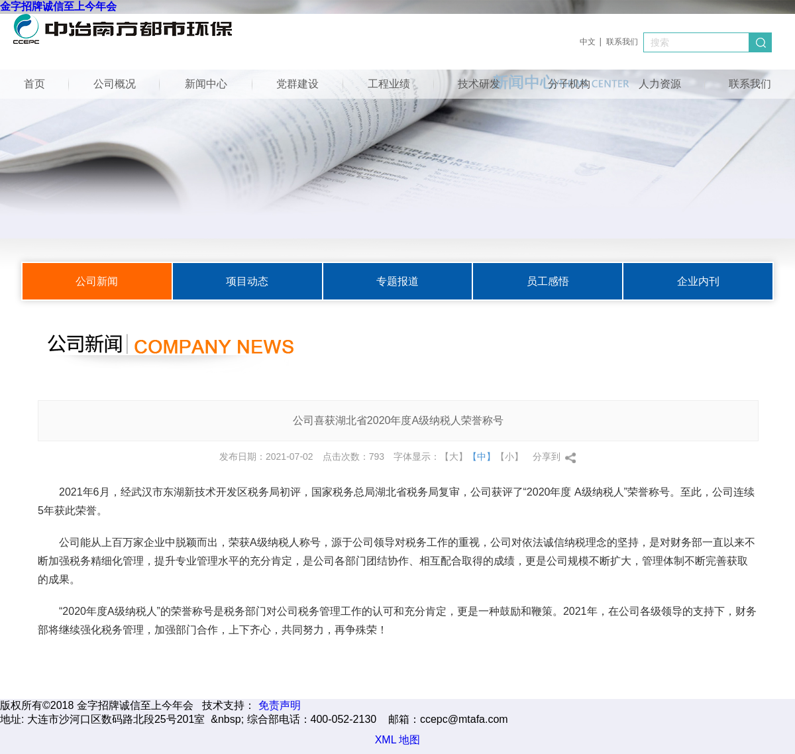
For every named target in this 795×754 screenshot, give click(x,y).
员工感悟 (548, 281)
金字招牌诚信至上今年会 (58, 6)
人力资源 (660, 83)
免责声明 (279, 705)
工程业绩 (389, 83)
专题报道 (397, 281)
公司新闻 (97, 281)
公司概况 (114, 83)
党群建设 (297, 83)
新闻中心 (206, 83)
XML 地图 (398, 739)
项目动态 (247, 281)
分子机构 (569, 83)
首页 (34, 83)
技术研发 (479, 83)
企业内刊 (698, 281)
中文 (588, 41)
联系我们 (622, 41)
